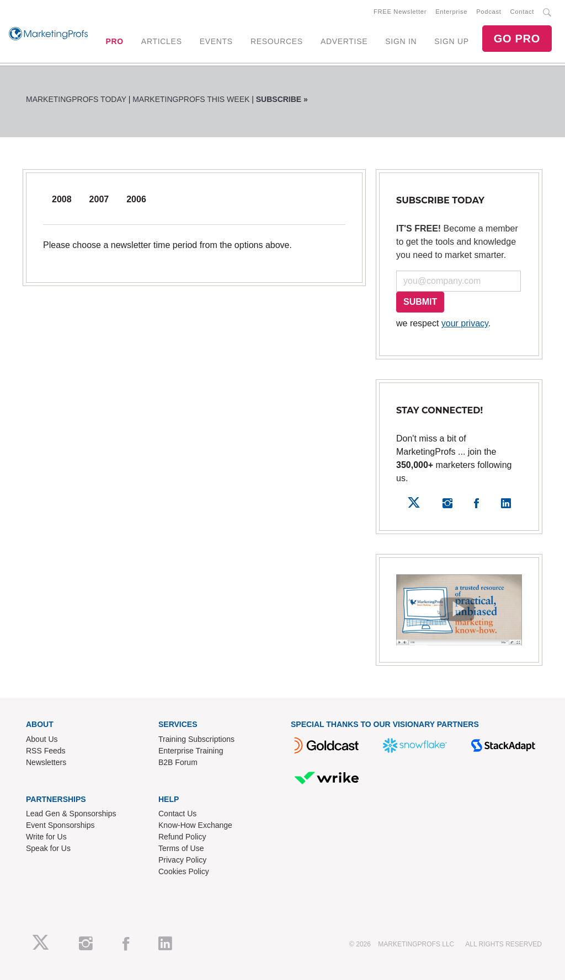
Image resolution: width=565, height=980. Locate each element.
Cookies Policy (183, 871)
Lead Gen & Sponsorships (71, 813)
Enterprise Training (190, 750)
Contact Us (177, 813)
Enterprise (451, 11)
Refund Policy (182, 836)
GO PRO (517, 39)
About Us (42, 739)
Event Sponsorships (60, 825)
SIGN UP (451, 41)
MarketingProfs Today (76, 99)
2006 (136, 199)
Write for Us (46, 836)
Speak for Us (48, 848)
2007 (99, 199)
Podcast (488, 11)
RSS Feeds (46, 750)
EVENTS (216, 41)
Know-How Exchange (195, 825)
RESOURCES (276, 41)
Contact (522, 11)
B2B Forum (178, 762)
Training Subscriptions (196, 739)
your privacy (464, 323)
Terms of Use (181, 848)
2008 (62, 199)
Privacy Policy (182, 859)
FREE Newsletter (400, 11)
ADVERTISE (344, 41)
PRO (114, 41)
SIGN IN (401, 41)
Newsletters (46, 762)
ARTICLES (161, 41)
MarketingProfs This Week (190, 99)
